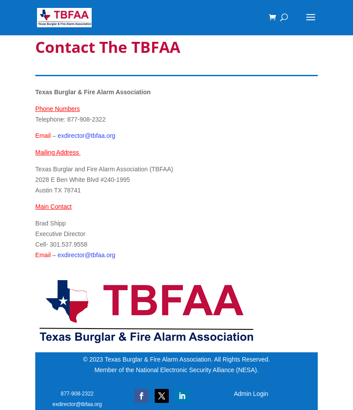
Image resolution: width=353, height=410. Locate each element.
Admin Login (251, 393)
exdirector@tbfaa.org (86, 135)
